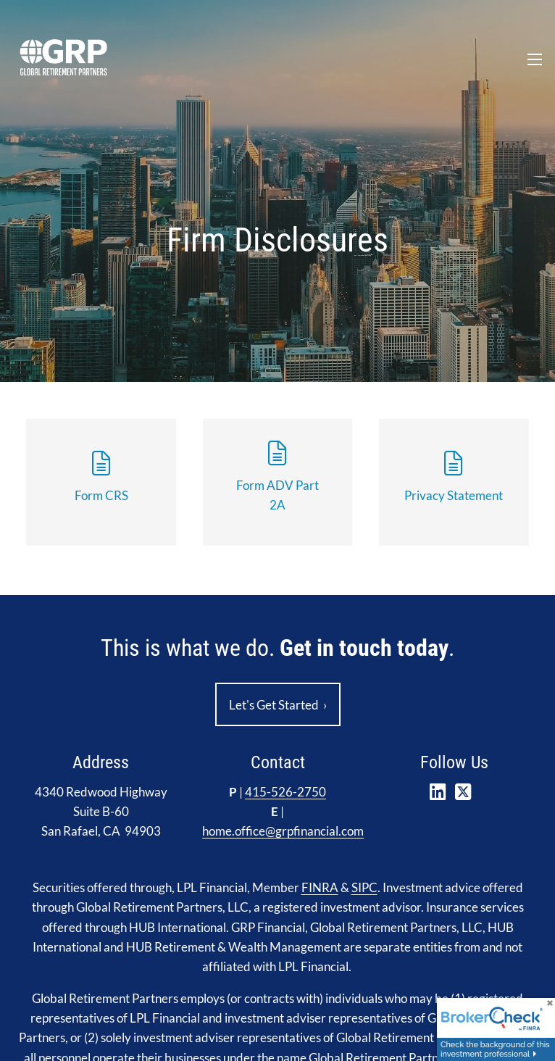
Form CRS (101, 495)
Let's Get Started (278, 704)
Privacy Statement (453, 495)
